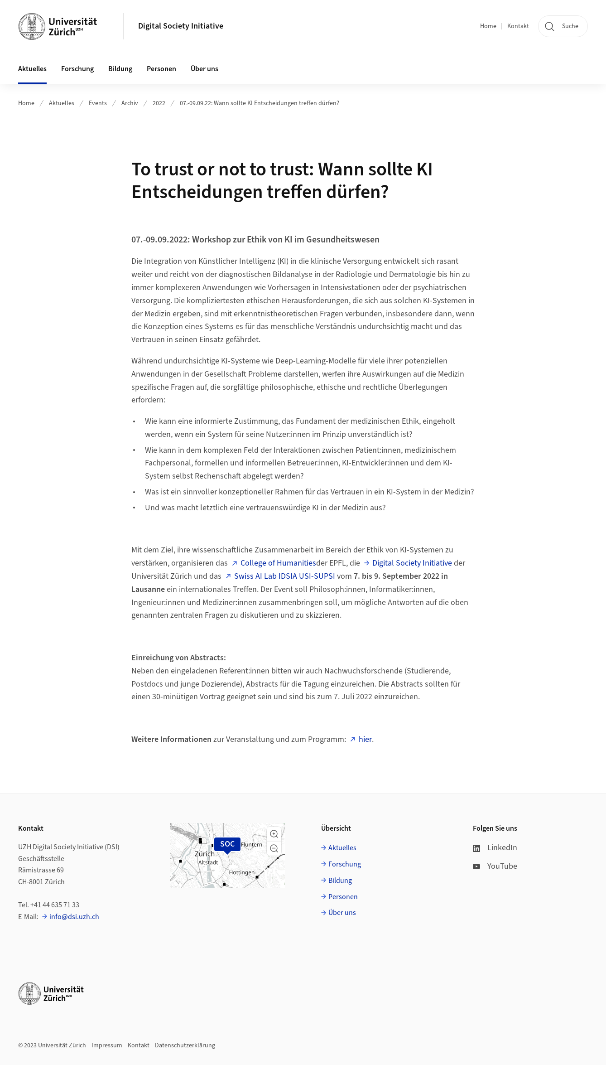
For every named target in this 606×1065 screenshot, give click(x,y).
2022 (159, 103)
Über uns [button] (204, 69)
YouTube (495, 866)
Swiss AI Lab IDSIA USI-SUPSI (284, 576)
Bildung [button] (120, 69)
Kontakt (518, 26)
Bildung (340, 881)
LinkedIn (495, 847)
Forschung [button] (77, 69)
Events (98, 103)
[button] (274, 834)
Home (488, 26)
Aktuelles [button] (32, 69)
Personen (343, 897)
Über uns (342, 913)
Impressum (106, 1045)
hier (365, 739)
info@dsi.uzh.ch (74, 917)
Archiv (129, 103)
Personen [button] (161, 69)
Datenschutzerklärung (185, 1045)
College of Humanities (278, 563)
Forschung (344, 864)
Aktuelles (61, 103)
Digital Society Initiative (180, 26)
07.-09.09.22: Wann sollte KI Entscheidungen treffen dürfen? (259, 103)
